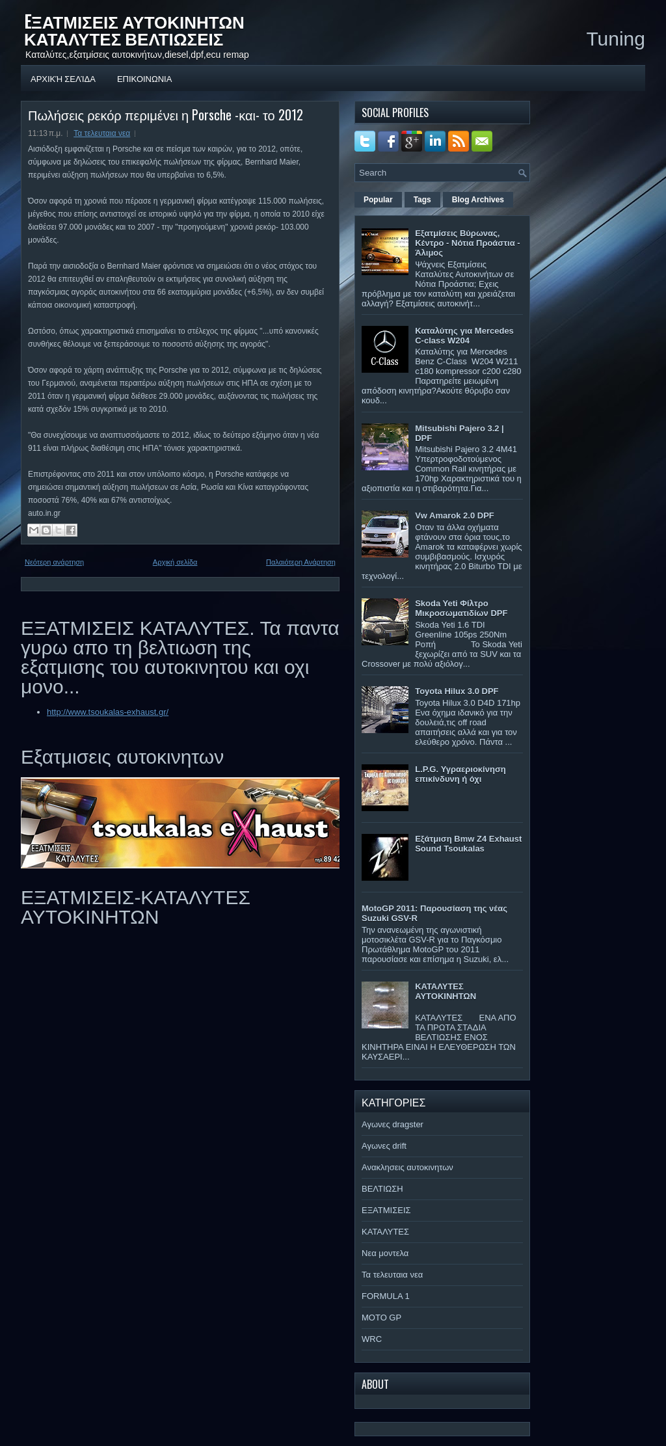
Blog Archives (478, 199)
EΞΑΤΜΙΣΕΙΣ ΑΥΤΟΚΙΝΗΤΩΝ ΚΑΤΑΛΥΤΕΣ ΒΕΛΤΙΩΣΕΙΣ (134, 29)
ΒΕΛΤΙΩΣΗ (382, 1189)
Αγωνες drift (384, 1146)
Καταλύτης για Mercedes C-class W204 (464, 335)
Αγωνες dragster (392, 1124)
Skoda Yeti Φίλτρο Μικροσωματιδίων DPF (461, 608)
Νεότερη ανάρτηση (54, 562)
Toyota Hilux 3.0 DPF (456, 691)
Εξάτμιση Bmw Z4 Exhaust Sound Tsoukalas (468, 843)
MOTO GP (381, 1317)
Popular (378, 199)
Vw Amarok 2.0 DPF (454, 515)
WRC (372, 1339)
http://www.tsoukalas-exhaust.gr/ (107, 712)
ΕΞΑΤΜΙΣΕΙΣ (386, 1210)
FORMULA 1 (386, 1296)
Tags (422, 199)
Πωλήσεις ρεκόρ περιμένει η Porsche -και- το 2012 (165, 114)
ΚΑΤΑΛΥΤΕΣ (385, 1232)
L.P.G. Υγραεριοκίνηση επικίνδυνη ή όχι (460, 774)
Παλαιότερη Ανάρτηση (301, 562)
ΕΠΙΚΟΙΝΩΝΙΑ (144, 78)
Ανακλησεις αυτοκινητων (407, 1167)
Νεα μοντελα (385, 1253)
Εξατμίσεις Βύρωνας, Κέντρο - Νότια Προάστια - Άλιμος (467, 243)
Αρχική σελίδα (63, 78)
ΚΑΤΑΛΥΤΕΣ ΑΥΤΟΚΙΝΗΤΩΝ (445, 991)
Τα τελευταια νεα (101, 133)
